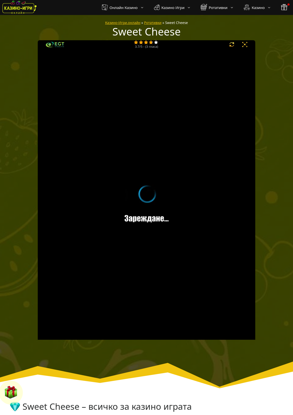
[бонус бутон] (284, 7)
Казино (260, 7)
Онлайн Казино (125, 7)
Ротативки (220, 7)
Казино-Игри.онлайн (122, 22)
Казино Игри (175, 7)
